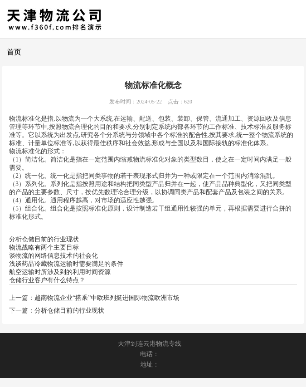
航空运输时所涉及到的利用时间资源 (60, 272)
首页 (14, 52)
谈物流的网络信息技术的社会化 (53, 255)
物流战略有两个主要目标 (44, 247)
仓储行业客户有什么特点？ (47, 280)
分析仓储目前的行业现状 (44, 239)
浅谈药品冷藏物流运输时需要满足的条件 (66, 263)
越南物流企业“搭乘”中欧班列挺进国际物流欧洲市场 (107, 297)
